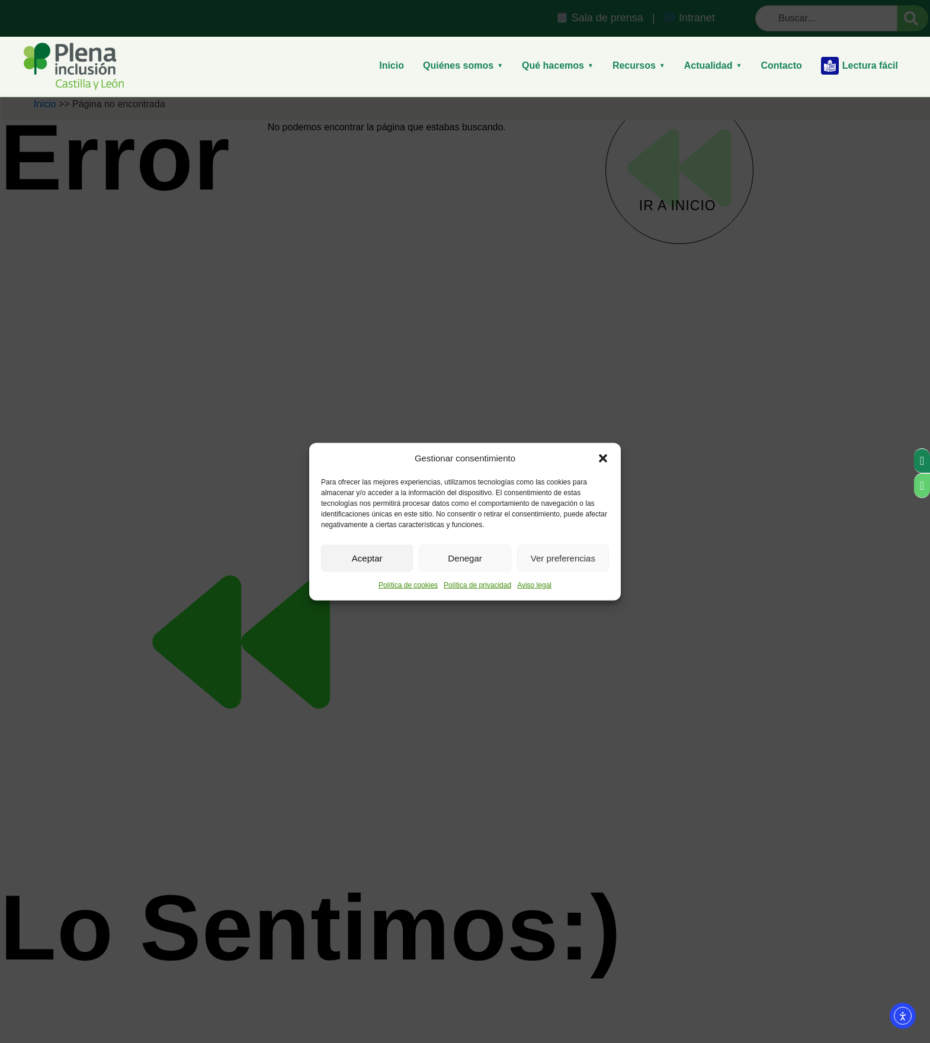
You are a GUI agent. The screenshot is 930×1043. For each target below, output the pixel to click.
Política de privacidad (477, 585)
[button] (603, 458)
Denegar (465, 558)
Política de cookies (408, 585)
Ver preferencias (563, 558)
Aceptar (367, 558)
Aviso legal (534, 585)
